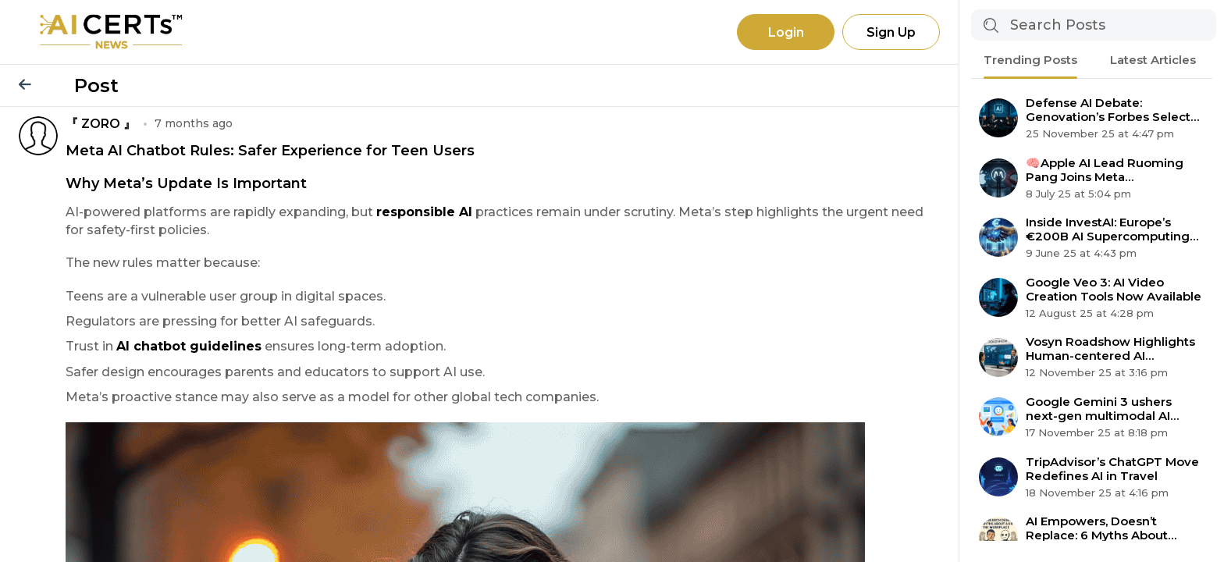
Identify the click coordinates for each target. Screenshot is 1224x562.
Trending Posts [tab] (1030, 59)
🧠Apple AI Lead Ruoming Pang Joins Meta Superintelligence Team (1104, 170)
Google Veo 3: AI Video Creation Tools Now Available (1113, 290)
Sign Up (891, 32)
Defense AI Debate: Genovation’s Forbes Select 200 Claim (1108, 110)
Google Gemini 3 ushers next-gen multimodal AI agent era (1099, 409)
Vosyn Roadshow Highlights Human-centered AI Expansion (1110, 349)
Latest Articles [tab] (1153, 59)
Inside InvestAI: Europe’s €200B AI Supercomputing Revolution (1108, 229)
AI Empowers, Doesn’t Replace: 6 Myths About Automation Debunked (1097, 528)
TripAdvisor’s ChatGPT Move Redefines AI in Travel (1112, 469)
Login (786, 32)
